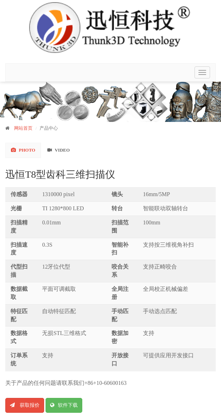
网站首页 (23, 128)
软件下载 (64, 405)
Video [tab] (58, 150)
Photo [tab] (23, 150)
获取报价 (25, 405)
